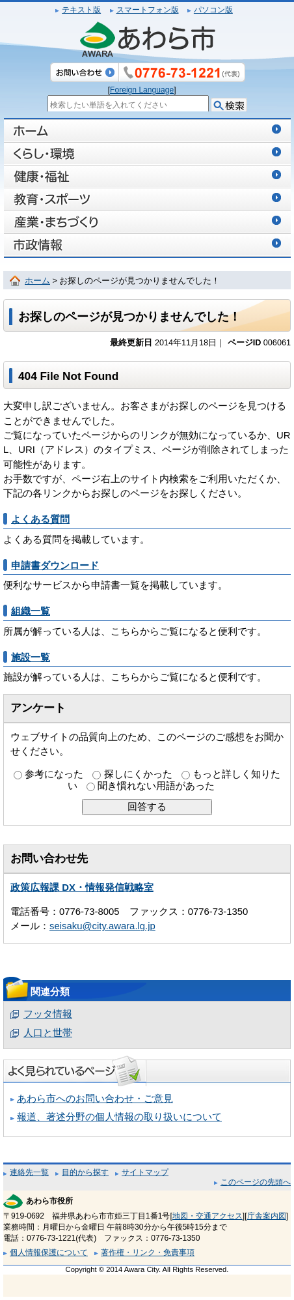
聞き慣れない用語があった (156, 786)
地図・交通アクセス (207, 1216)
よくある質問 (40, 519)
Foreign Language (142, 89)
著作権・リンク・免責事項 (147, 1252)
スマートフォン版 (147, 9)
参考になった (54, 774)
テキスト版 (81, 9)
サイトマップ (145, 1172)
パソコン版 (213, 9)
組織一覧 (30, 611)
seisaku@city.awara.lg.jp (102, 926)
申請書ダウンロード (55, 565)
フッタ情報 (47, 1014)
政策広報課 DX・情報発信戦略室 (82, 887)
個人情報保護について (49, 1252)
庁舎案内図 (266, 1216)
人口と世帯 (47, 1033)
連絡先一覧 (29, 1172)
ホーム (37, 280)
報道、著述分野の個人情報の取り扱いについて (119, 1117)
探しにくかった (138, 774)
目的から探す (85, 1172)
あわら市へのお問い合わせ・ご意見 (95, 1098)
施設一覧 (30, 657)
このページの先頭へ (255, 1182)
